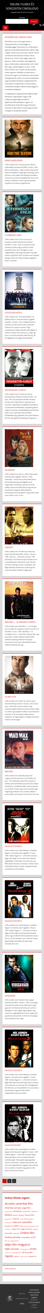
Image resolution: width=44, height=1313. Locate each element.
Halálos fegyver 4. (13, 846)
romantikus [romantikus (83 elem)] (25, 1237)
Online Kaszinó (10, 1269)
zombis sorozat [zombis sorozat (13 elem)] (24, 1256)
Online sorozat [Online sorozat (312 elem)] (12, 1237)
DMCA (22, 1303)
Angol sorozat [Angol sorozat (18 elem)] (8, 1211)
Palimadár (10, 469)
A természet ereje (13, 235)
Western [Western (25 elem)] (16, 1256)
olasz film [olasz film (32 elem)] (16, 1233)
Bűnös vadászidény (14, 160)
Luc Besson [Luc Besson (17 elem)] (8, 1229)
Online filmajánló (34, 1302)
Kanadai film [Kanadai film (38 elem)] (9, 1226)
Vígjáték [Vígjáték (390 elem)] (9, 1256)
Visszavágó (10, 995)
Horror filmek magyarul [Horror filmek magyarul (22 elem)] (26, 1219)
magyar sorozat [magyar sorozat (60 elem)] (26, 1229)
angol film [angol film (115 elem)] (26, 1208)
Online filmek (34, 1290)
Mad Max (9, 771)
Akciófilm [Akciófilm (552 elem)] (10, 1203)
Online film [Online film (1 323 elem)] (27, 1233)
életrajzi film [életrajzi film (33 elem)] (32, 1256)
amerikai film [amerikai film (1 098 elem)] (24, 1203)
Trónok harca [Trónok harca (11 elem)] (8, 1252)
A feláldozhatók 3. (13, 312)
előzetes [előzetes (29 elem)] (15, 1215)
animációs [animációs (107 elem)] (17, 1211)
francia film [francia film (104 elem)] (29, 1215)
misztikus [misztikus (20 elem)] (35, 1229)
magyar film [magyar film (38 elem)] (15, 1229)
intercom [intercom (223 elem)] (16, 1222)
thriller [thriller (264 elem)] (33, 1248)
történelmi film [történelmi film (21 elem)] (16, 1253)
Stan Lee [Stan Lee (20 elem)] (7, 1241)
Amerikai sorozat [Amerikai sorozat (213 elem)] (13, 1207)
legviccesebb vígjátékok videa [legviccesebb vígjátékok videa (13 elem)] (31, 1226)
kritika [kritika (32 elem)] (21, 1226)
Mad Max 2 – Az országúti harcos (20, 622)
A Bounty (9, 547)
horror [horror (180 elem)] (16, 1218)
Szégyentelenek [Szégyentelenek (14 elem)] (15, 1241)
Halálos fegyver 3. (13, 920)
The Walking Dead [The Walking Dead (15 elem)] (24, 1249)
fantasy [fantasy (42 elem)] (21, 1215)
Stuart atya (10, 696)
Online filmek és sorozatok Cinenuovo (22, 6)
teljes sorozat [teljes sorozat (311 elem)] (12, 1248)
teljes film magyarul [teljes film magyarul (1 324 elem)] (17, 1244)
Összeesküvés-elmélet (15, 390)
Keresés (22, 17)
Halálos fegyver (13, 1145)
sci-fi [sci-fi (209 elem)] (33, 1237)
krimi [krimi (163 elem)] (16, 1226)
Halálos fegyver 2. (13, 1070)
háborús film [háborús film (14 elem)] (8, 1222)
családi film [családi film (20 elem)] (34, 1211)
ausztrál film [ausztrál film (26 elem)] (26, 1211)
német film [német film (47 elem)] (8, 1233)
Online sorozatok (34, 1292)
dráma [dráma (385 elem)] (8, 1214)
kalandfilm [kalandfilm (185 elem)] (27, 1222)
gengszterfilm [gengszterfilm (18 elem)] (8, 1219)
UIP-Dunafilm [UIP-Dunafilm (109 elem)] (27, 1252)
